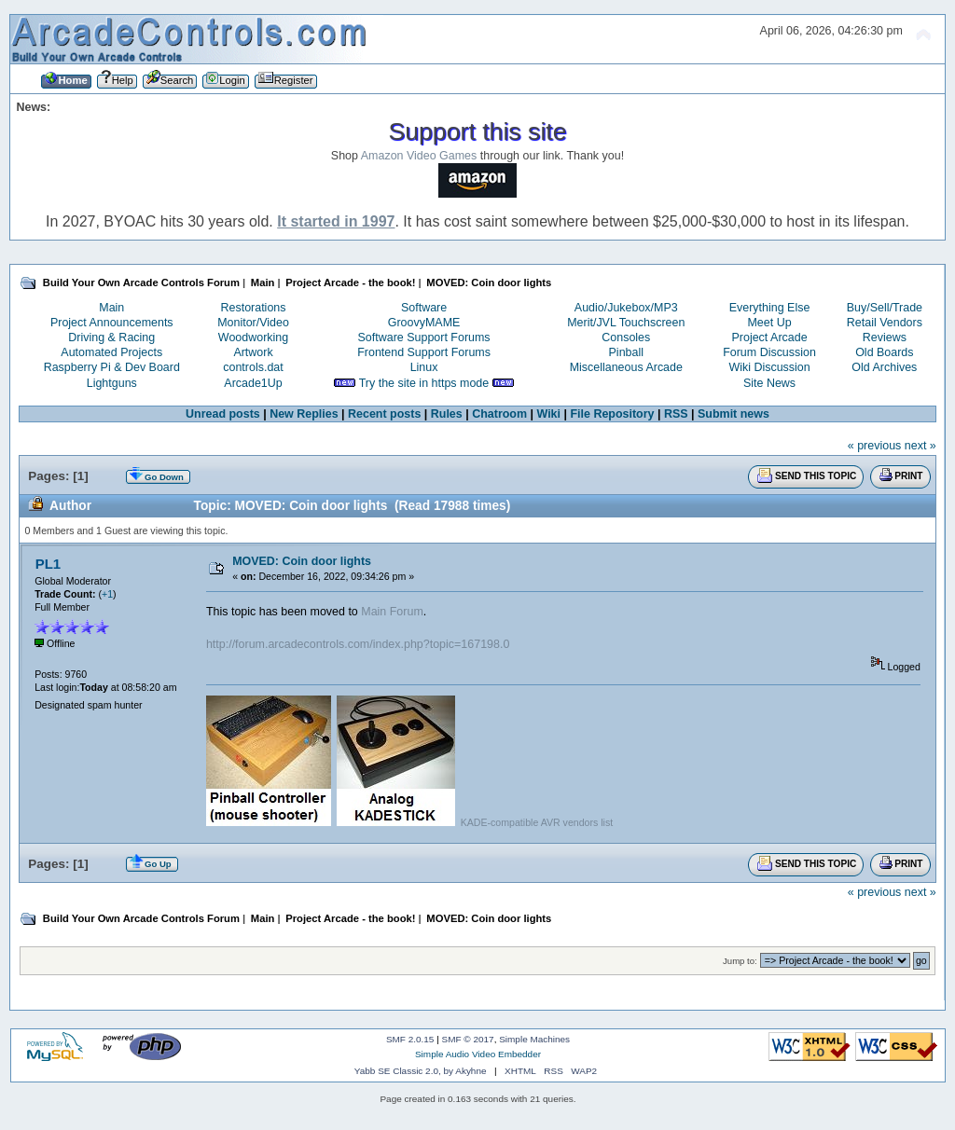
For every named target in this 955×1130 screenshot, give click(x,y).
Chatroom (499, 413)
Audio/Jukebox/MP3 (626, 307)
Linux (424, 367)
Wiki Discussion (769, 367)
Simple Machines (534, 1039)
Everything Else (769, 307)
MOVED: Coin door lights (301, 561)
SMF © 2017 (468, 1039)
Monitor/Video (253, 322)
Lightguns (112, 383)
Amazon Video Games (419, 155)
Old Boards (884, 352)
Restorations (253, 307)
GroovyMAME (424, 322)
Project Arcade (769, 337)
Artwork (252, 352)
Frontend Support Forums (424, 352)
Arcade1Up (253, 383)
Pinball (626, 352)
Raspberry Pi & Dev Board (112, 367)
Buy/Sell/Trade (884, 307)
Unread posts (223, 413)
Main (111, 307)
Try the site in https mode (424, 383)
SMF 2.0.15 (410, 1039)
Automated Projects (111, 352)
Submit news (733, 413)
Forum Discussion (769, 352)
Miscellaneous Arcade (626, 367)
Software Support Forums (424, 337)
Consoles (626, 337)
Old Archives (884, 367)
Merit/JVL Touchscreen (626, 322)
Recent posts (384, 413)
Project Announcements (111, 322)
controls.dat (253, 367)
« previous (875, 445)
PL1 (48, 564)
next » (920, 445)
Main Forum (392, 611)
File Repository (612, 413)
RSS (676, 413)
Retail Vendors (884, 322)
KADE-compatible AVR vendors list (537, 822)
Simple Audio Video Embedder (478, 1054)
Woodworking (253, 337)
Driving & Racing (111, 337)
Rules (447, 413)
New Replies (304, 413)
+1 (107, 593)
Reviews (885, 337)
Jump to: (740, 961)
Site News (769, 383)
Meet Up (769, 322)
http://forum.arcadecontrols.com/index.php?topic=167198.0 (357, 644)
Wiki (548, 413)
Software (424, 307)
